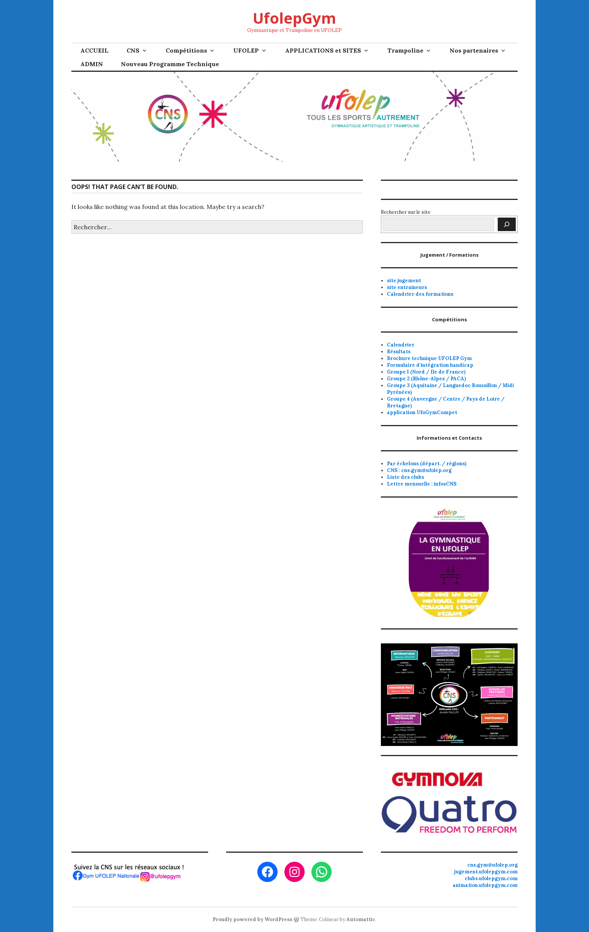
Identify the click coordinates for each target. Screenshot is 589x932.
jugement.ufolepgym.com (486, 871)
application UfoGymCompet (422, 412)
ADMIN (91, 64)
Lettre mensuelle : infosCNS (421, 484)
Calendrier (400, 345)
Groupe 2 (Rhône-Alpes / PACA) (426, 378)
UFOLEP (246, 50)
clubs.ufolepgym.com (491, 878)
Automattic (360, 919)
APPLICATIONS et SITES (323, 50)
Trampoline (405, 50)
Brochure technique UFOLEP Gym (429, 358)
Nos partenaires (474, 50)
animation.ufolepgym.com (485, 885)
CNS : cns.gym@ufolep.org (419, 470)
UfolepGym (294, 18)
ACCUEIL (94, 50)
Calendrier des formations (420, 294)
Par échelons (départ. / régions (426, 463)
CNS (133, 50)
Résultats (399, 351)
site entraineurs (407, 287)
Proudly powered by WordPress (252, 919)
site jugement (404, 280)
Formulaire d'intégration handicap (430, 365)
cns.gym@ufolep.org (492, 865)
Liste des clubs (405, 477)
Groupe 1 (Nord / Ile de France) (426, 372)
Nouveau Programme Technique (170, 64)
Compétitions (186, 50)
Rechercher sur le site (405, 212)
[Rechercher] (507, 224)
